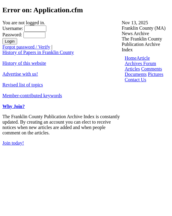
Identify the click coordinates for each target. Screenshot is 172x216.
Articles (132, 68)
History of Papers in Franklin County (38, 52)
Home (131, 58)
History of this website (24, 63)
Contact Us (135, 79)
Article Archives (137, 61)
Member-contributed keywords (32, 95)
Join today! (13, 143)
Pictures (156, 74)
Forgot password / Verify (26, 47)
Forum (149, 63)
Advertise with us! (20, 73)
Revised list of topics (22, 84)
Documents (136, 74)
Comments (151, 68)
